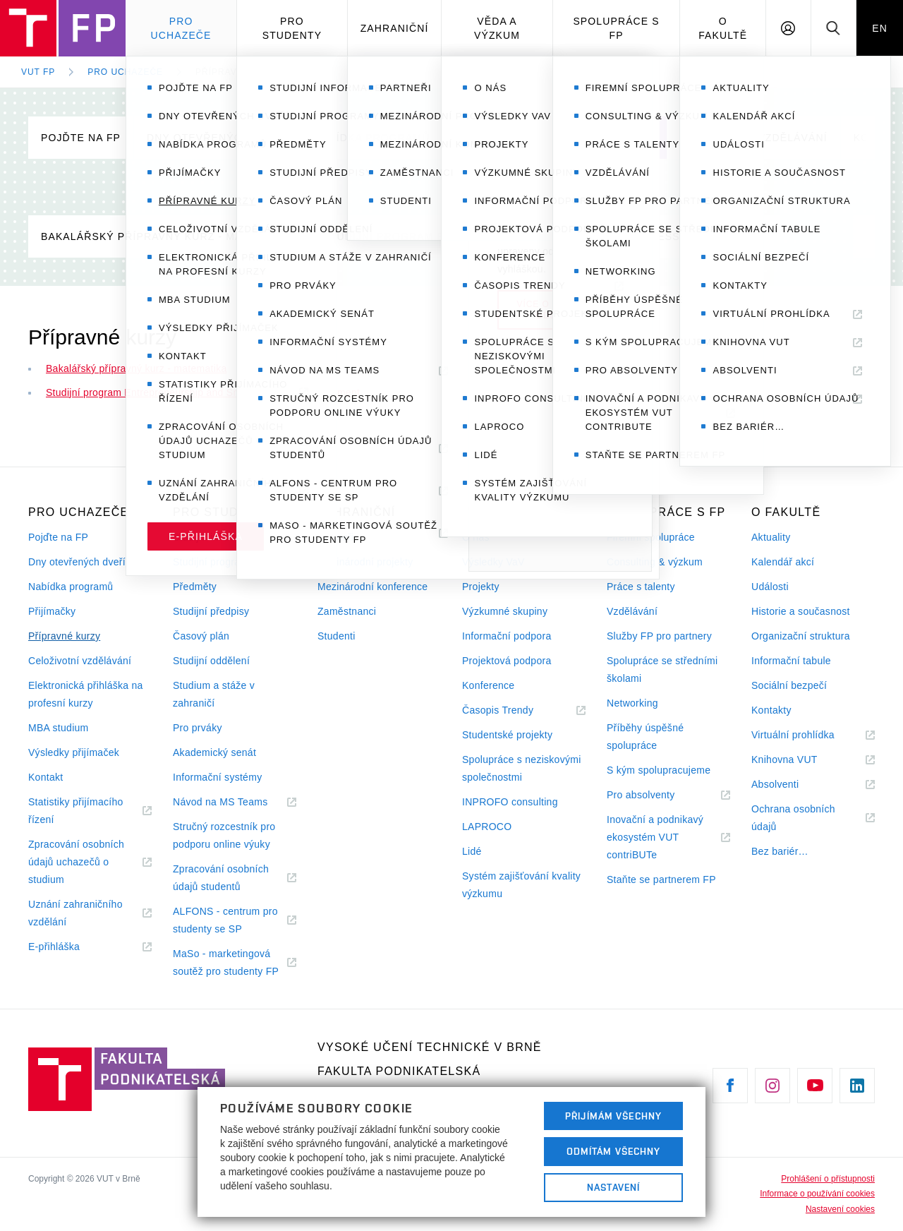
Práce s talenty (641, 586)
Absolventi (792, 784)
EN (879, 28)
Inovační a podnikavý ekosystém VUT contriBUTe (655, 839)
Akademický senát (214, 752)
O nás (476, 537)
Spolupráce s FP (616, 28)
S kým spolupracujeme (658, 770)
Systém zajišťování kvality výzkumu (521, 884)
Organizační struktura (800, 636)
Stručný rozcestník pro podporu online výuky (224, 835)
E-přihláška (71, 947)
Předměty (195, 586)
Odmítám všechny (613, 1151)
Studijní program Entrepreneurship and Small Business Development (544, 236)
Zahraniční (394, 28)
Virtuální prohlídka (810, 735)
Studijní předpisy (211, 611)
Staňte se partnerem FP (661, 879)
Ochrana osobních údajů (793, 819)
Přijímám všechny (613, 1116)
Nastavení (613, 1187)
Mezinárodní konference (372, 586)
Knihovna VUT (801, 760)
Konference (488, 685)
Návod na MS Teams (234, 802)
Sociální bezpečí (789, 685)
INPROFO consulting (510, 801)
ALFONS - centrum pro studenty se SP (225, 922)
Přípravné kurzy (240, 72)
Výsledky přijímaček (73, 752)
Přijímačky (489, 137)
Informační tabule (791, 660)
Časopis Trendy (515, 710)
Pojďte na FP (81, 137)
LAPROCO (486, 826)
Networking (632, 703)
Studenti (336, 636)
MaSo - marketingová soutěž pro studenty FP (234, 964)
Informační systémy (217, 777)
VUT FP (38, 72)
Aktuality (770, 537)
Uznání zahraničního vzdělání (75, 915)
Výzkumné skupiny (504, 611)
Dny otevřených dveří (217, 137)
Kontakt (45, 777)
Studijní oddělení (211, 660)
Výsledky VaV (493, 562)
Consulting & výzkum (655, 562)
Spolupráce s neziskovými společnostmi (521, 768)
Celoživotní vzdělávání (754, 137)
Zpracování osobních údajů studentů (223, 879)
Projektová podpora (506, 660)
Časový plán (201, 636)
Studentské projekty (507, 734)
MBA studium (58, 727)
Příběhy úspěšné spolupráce (645, 736)
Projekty (480, 586)
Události (770, 586)
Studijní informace (214, 537)
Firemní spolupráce (651, 537)
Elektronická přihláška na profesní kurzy (85, 694)
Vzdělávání (632, 611)
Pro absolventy (658, 795)
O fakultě (722, 28)
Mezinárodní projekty (365, 562)
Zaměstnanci (346, 611)
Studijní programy (213, 562)
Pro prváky (197, 727)
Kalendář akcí (782, 562)
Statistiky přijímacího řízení (75, 812)
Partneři (335, 537)
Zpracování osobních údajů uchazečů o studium (76, 864)
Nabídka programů (372, 137)
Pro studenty (292, 28)
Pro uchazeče (181, 28)
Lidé (472, 851)
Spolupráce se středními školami (662, 669)
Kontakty (771, 710)
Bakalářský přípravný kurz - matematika (168, 236)
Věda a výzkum (497, 28)
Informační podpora (506, 636)
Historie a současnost (800, 611)
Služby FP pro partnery (659, 636)
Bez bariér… (779, 851)
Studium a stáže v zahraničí (214, 694)
